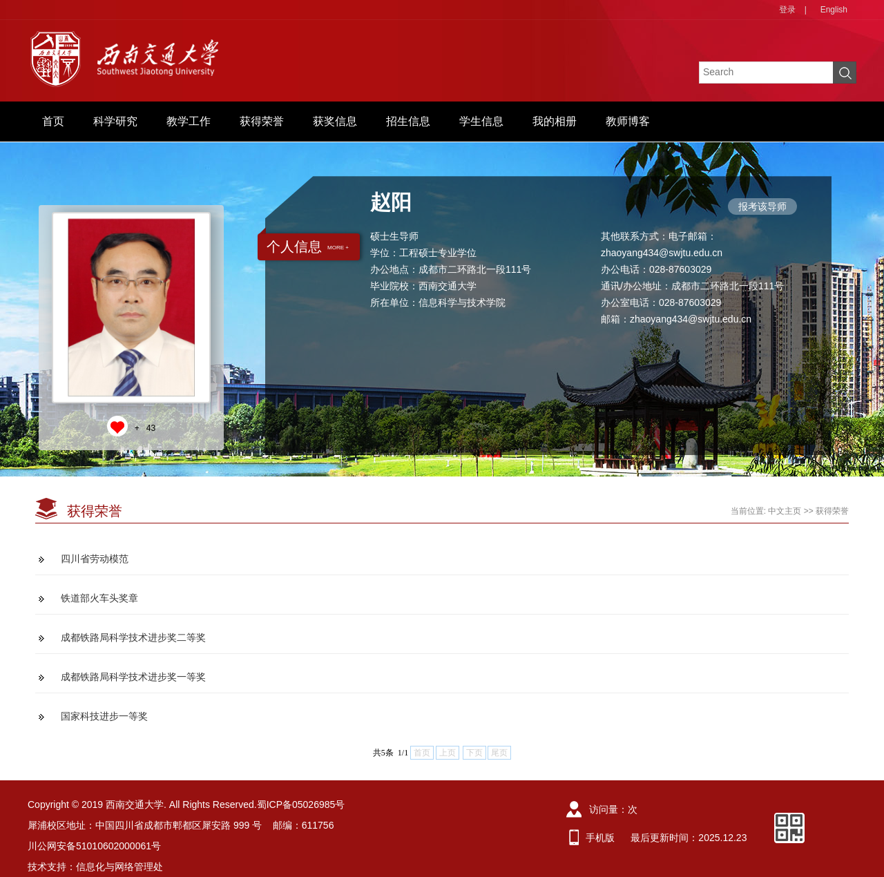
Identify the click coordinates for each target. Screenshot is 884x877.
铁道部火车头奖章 (99, 598)
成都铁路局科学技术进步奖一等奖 (133, 676)
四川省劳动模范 (94, 558)
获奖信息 (335, 121)
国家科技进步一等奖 (104, 716)
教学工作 (188, 121)
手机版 (600, 837)
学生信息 (481, 121)
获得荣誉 (262, 121)
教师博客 (628, 121)
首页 (53, 121)
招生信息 (408, 121)
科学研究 (115, 121)
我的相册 (554, 121)
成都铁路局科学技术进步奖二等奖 (133, 637)
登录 (787, 10)
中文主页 (784, 511)
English (833, 10)
